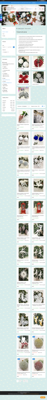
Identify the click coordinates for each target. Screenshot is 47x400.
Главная (22, 8)
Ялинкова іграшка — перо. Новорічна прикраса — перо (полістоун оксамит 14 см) (23, 305)
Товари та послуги (21, 28)
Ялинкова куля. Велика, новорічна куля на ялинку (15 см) (38, 373)
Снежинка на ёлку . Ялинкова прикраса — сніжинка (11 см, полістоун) (38, 305)
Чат (42, 397)
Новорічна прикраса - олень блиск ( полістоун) (23, 260)
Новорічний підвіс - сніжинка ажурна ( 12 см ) (38, 170)
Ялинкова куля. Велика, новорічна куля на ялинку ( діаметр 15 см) (23, 373)
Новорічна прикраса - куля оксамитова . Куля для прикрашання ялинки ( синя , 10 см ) (38, 147)
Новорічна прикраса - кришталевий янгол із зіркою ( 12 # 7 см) (23, 194)
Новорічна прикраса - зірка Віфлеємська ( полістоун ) (21, 283)
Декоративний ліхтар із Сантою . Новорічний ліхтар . (22, 216)
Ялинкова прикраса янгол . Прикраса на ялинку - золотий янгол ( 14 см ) (38, 328)
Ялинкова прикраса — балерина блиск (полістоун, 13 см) (38, 260)
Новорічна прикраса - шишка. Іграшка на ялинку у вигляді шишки (23, 238)
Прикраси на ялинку (20, 68)
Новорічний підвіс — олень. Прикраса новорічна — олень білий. (38, 238)
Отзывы (4, 35)
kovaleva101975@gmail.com (7, 82)
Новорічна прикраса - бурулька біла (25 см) (23, 125)
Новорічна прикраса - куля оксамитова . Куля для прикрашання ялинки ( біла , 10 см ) (23, 147)
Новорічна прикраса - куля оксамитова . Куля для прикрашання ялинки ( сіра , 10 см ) (23, 171)
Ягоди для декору (35, 68)
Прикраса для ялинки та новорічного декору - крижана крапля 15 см (38, 125)
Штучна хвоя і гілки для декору (22, 99)
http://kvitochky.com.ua (6, 79)
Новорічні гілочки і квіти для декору (23, 84)
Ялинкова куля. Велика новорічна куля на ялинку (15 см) (38, 350)
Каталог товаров (29, 8)
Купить (33, 2)
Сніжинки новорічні (35, 84)
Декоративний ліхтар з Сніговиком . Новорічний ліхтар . (38, 216)
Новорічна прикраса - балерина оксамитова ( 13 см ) (37, 283)
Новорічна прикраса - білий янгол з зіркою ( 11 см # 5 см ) (38, 194)
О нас (3, 33)
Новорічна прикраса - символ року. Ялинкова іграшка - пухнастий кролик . (23, 350)
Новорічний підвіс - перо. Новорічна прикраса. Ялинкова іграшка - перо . (23, 328)
